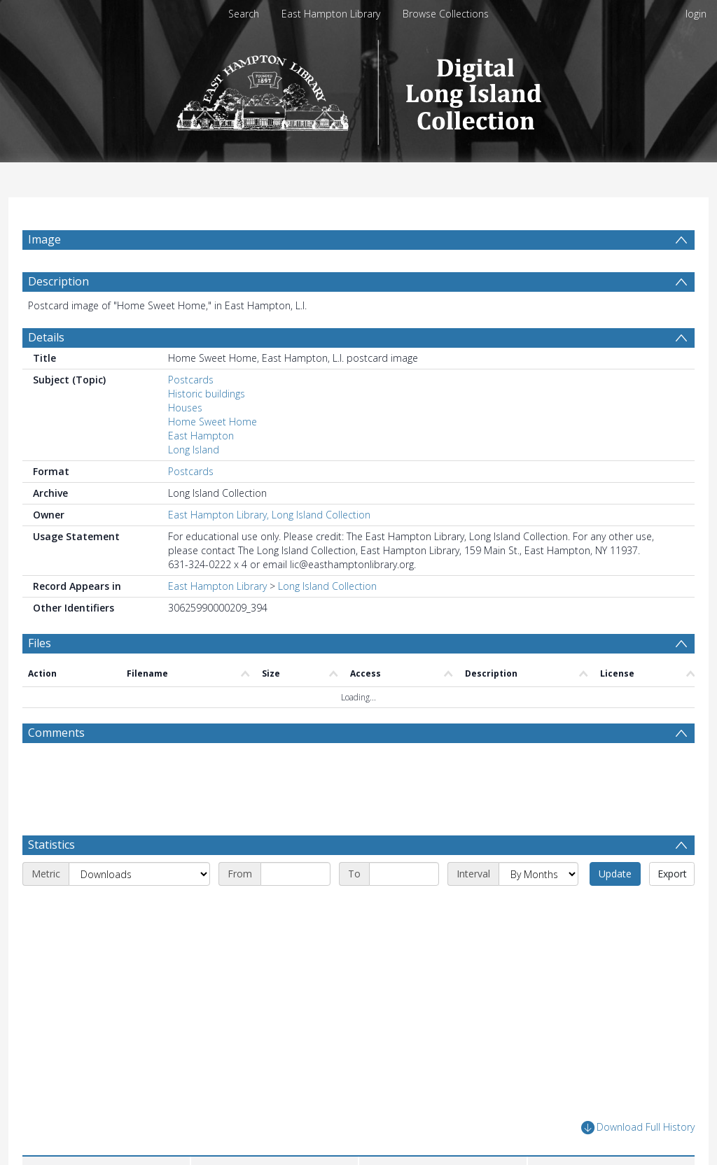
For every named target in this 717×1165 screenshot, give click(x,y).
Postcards (191, 413)
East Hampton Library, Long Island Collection (269, 548)
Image (44, 239)
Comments (56, 766)
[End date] (404, 907)
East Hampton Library (330, 13)
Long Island (193, 483)
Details (46, 371)
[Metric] (139, 907)
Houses (185, 441)
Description (58, 315)
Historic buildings (206, 427)
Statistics (51, 878)
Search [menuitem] (243, 13)
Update (615, 907)
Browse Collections (446, 13)
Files (39, 676)
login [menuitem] (695, 13)
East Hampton (201, 469)
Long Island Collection (327, 619)
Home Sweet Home (212, 455)
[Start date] (295, 907)
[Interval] (538, 907)
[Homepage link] (358, 88)
